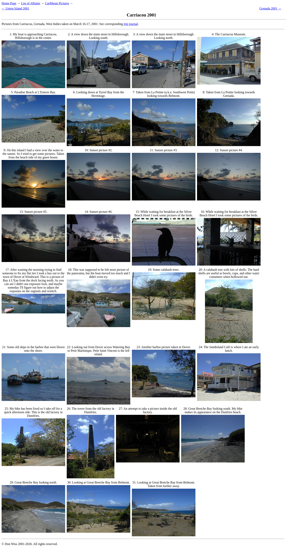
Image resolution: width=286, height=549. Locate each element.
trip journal (131, 24)
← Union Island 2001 (15, 8)
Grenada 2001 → (270, 8)
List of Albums (30, 3)
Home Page (9, 3)
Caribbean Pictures (57, 3)
